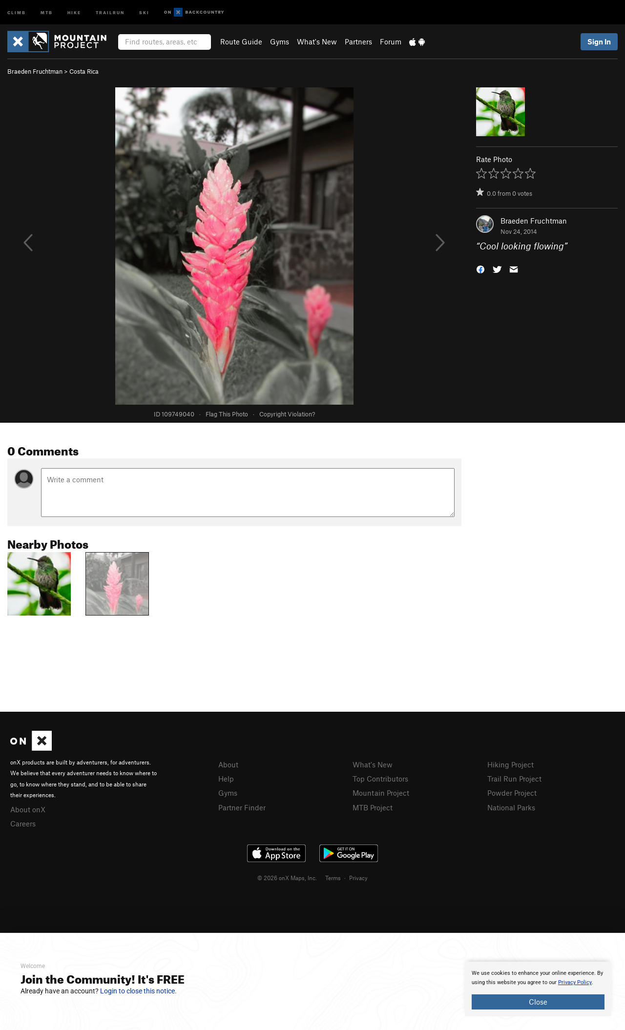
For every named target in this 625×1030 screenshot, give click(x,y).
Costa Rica (84, 71)
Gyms (279, 41)
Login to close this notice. (138, 991)
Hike (74, 12)
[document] (538, 988)
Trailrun (110, 12)
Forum (390, 41)
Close (538, 1001)
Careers (23, 823)
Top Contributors (380, 778)
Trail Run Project (514, 778)
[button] (480, 268)
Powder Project (512, 792)
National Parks (511, 807)
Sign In (599, 41)
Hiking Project (510, 764)
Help (226, 778)
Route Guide (241, 41)
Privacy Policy (575, 982)
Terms (333, 877)
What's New (317, 41)
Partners (358, 41)
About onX (27, 809)
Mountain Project (381, 792)
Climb (16, 12)
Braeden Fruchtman (34, 71)
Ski (144, 12)
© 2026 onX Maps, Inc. (287, 877)
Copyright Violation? (287, 414)
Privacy (358, 877)
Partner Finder (242, 807)
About (228, 764)
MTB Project (373, 807)
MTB (47, 12)
